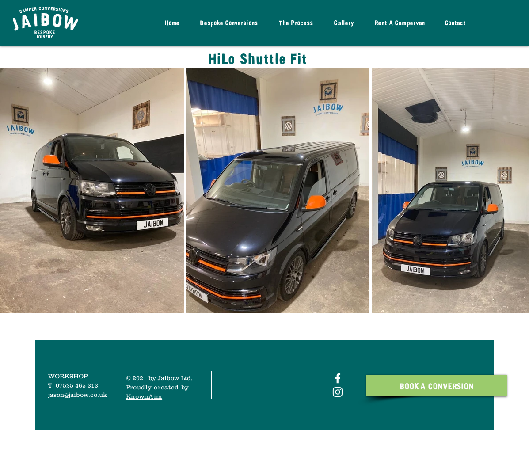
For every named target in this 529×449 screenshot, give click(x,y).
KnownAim (144, 396)
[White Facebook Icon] (337, 378)
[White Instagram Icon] (337, 392)
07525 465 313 (77, 385)
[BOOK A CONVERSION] (436, 385)
